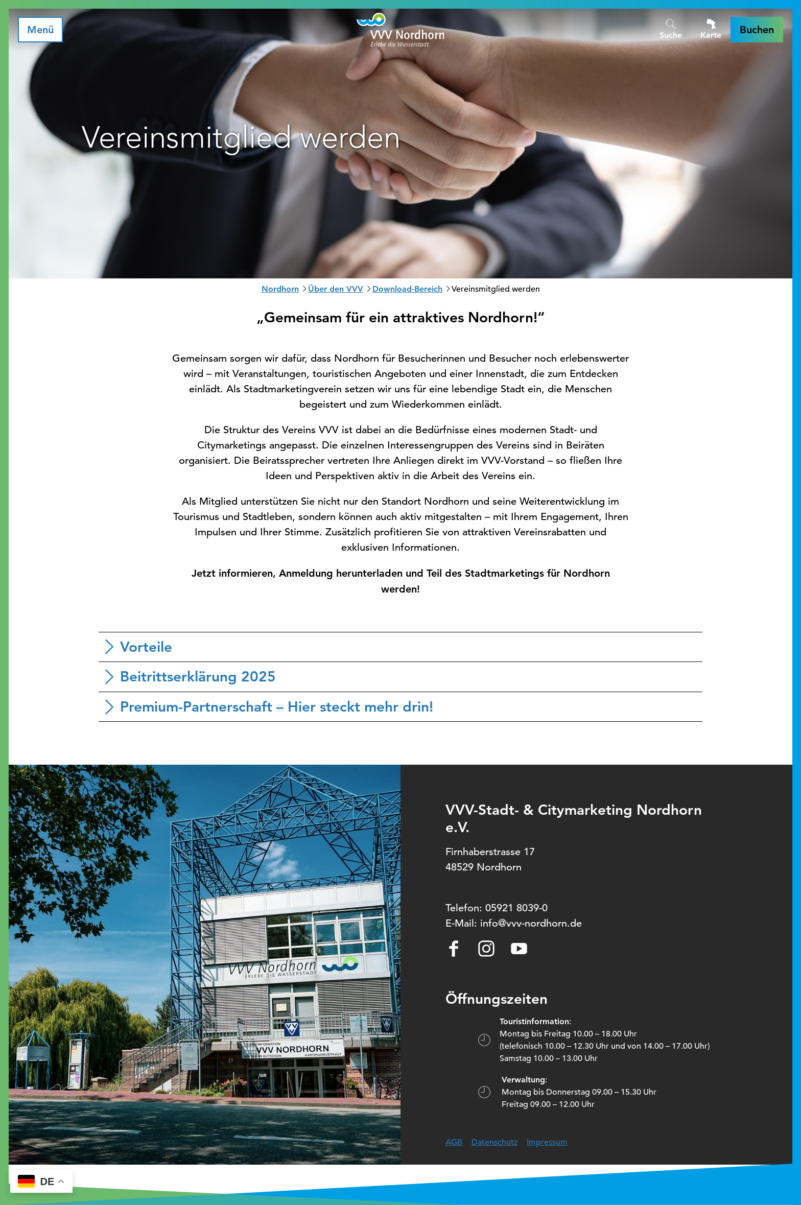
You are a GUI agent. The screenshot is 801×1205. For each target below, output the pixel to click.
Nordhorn (280, 289)
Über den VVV (335, 289)
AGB (453, 1142)
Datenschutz (494, 1142)
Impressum (547, 1142)
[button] (757, 29)
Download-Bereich (407, 289)
